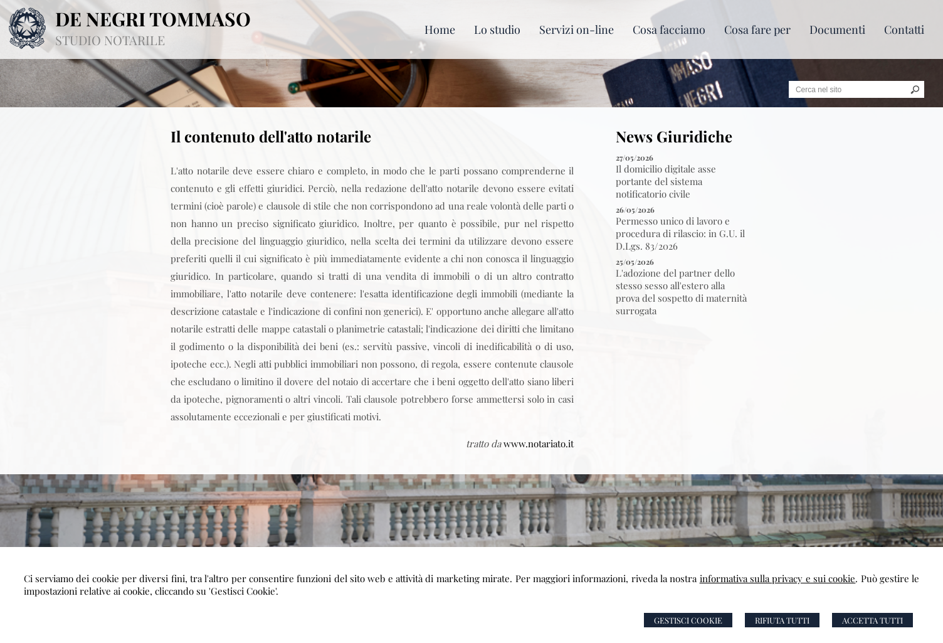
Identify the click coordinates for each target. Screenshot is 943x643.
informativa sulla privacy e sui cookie (778, 578)
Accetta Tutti (872, 620)
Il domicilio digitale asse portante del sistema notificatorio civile (666, 181)
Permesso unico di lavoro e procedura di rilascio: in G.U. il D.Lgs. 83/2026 (680, 233)
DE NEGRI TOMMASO (153, 18)
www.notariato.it (538, 443)
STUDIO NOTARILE (110, 39)
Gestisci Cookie (688, 620)
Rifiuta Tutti (782, 620)
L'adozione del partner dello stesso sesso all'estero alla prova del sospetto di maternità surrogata (681, 292)
